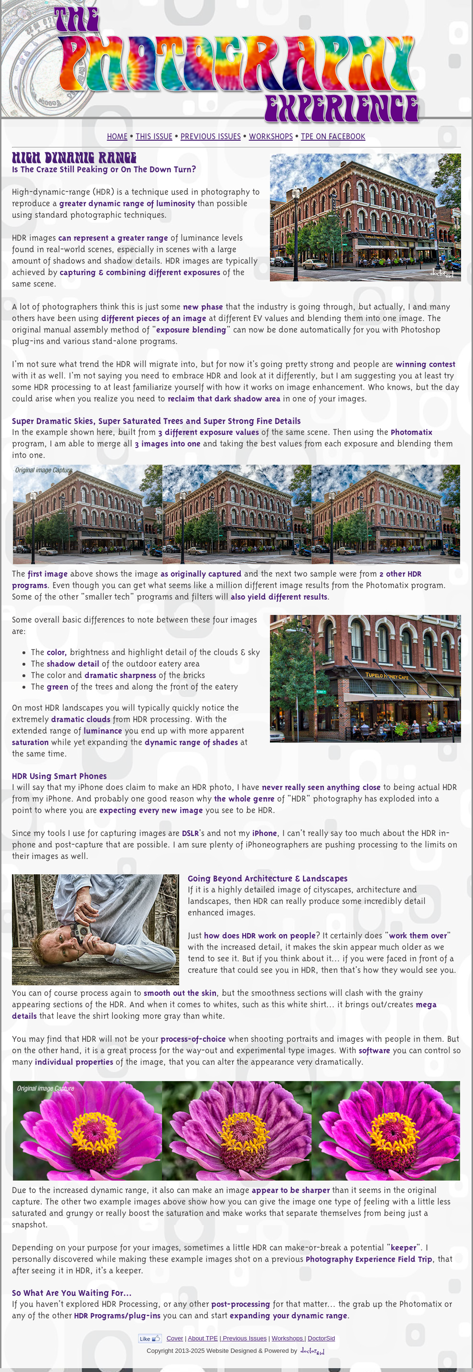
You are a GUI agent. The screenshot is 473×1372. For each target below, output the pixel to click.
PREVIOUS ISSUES (211, 136)
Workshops (288, 1338)
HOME (117, 136)
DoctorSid (321, 1338)
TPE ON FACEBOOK (333, 136)
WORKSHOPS (271, 136)
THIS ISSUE (154, 136)
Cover (175, 1338)
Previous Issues (244, 1338)
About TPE (203, 1338)
